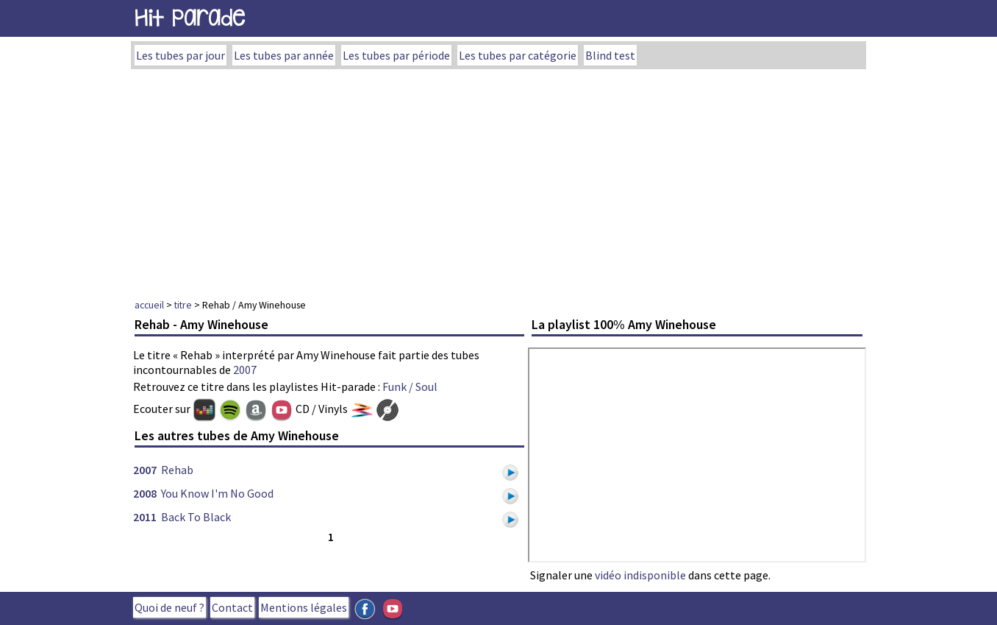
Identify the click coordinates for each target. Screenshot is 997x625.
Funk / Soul (409, 386)
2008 (145, 493)
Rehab (177, 469)
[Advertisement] (498, 180)
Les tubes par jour (180, 55)
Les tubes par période (396, 55)
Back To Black (196, 516)
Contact (232, 607)
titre (183, 304)
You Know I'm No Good (217, 493)
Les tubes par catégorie (517, 55)
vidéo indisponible (640, 575)
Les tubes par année (284, 55)
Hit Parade (190, 18)
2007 (245, 369)
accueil (149, 304)
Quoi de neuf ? (169, 607)
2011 (145, 516)
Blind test (610, 55)
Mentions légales (303, 607)
